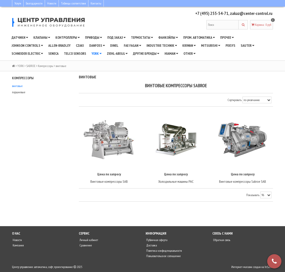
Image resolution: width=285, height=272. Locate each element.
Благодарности (34, 3)
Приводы (93, 37)
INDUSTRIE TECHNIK (162, 45)
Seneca (53, 53)
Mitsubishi (210, 45)
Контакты (96, 3)
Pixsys (230, 45)
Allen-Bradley (59, 45)
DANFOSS (97, 45)
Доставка (151, 245)
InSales (269, 267)
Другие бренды (146, 53)
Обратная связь (221, 240)
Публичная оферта (156, 240)
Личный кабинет (88, 240)
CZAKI (80, 45)
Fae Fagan (132, 45)
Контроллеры (67, 37)
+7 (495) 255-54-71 (211, 13)
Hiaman (171, 53)
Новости (51, 3)
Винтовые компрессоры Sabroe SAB (242, 181)
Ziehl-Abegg (117, 53)
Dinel (114, 45)
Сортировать (235, 100)
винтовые (17, 86)
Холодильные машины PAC (175, 181)
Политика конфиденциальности (164, 251)
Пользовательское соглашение (163, 256)
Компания (18, 245)
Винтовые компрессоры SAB (109, 181)
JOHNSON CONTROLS (27, 45)
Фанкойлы (168, 37)
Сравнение (85, 245)
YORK (97, 53)
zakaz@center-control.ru (251, 13)
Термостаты (142, 37)
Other (189, 53)
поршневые (18, 92)
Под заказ (116, 37)
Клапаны (41, 37)
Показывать (252, 195)
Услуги (17, 3)
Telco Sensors (75, 53)
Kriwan (189, 45)
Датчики (20, 37)
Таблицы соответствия (73, 3)
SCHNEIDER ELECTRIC (27, 53)
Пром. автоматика (199, 37)
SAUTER (247, 45)
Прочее (227, 37)
